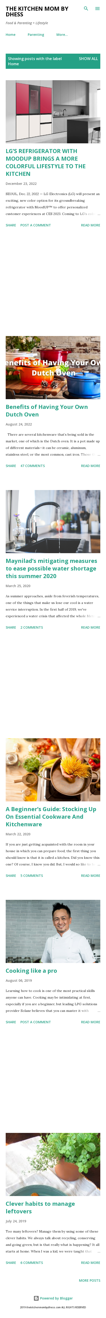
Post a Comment (35, 225)
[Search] (86, 8)
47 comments (32, 465)
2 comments (31, 627)
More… (62, 34)
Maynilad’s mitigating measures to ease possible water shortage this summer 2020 (51, 568)
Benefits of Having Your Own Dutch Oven (47, 410)
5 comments (31, 875)
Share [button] (11, 225)
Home (10, 34)
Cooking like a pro (31, 970)
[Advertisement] (53, 282)
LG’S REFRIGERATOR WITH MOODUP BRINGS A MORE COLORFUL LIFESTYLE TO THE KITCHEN (46, 162)
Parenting (36, 34)
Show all (88, 58)
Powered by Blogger (53, 1298)
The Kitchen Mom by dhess (37, 11)
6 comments (31, 1262)
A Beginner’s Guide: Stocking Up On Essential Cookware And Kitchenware (51, 816)
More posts (89, 1280)
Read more (90, 225)
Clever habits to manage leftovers (40, 1207)
